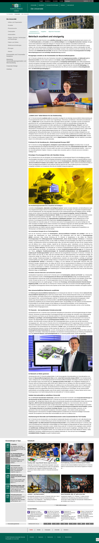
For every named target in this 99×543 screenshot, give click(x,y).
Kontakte (10, 25)
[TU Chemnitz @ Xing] (73, 524)
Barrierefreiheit (68, 537)
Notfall (31, 529)
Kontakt (61, 1)
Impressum (40, 537)
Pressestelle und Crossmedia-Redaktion (15, 55)
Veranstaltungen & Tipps (13, 441)
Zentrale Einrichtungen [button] (52, 5)
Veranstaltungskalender (13, 523)
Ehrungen (10, 48)
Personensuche (12, 28)
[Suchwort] (73, 1)
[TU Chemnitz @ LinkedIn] (64, 524)
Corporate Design (12, 66)
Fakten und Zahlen (13, 42)
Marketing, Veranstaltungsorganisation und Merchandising (16, 61)
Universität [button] (33, 5)
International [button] (70, 5)
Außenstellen (11, 34)
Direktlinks (48, 1)
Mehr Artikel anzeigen (61, 505)
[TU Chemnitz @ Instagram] (56, 524)
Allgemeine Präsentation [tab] (54, 31)
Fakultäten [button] (41, 5)
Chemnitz (66, 529)
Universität (57, 529)
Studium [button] (63, 5)
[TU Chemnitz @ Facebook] (47, 524)
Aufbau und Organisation (15, 22)
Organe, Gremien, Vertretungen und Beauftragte (17, 38)
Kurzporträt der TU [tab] (34, 31)
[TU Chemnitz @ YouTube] (90, 524)
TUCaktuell (30, 441)
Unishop (9, 69)
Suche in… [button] (87, 1)
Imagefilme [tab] (43, 31)
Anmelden (55, 1)
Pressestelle (8, 539)
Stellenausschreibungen (14, 45)
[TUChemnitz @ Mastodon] (81, 524)
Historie (10, 51)
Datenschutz (50, 537)
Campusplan (11, 31)
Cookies (59, 537)
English (41, 1)
